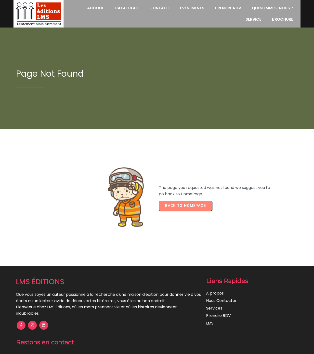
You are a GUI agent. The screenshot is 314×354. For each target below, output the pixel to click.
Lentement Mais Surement (178, 347)
